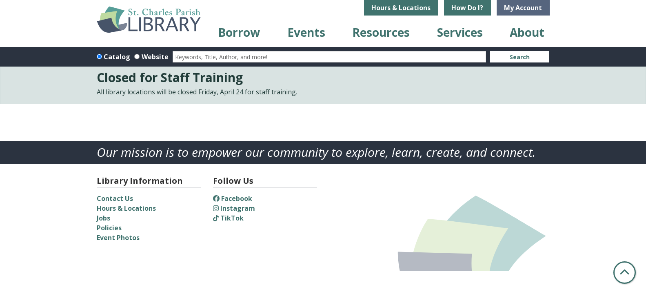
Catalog (117, 56)
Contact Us (115, 198)
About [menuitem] (527, 32)
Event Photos (118, 237)
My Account (523, 7)
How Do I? (467, 7)
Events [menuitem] (306, 32)
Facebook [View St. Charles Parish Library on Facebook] (232, 198)
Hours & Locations (401, 7)
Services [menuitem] (460, 32)
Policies (109, 227)
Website (155, 56)
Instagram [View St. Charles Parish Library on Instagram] (234, 208)
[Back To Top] (624, 272)
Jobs (103, 218)
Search (520, 57)
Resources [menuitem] (381, 32)
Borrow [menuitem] (239, 32)
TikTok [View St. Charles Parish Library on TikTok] (228, 218)
